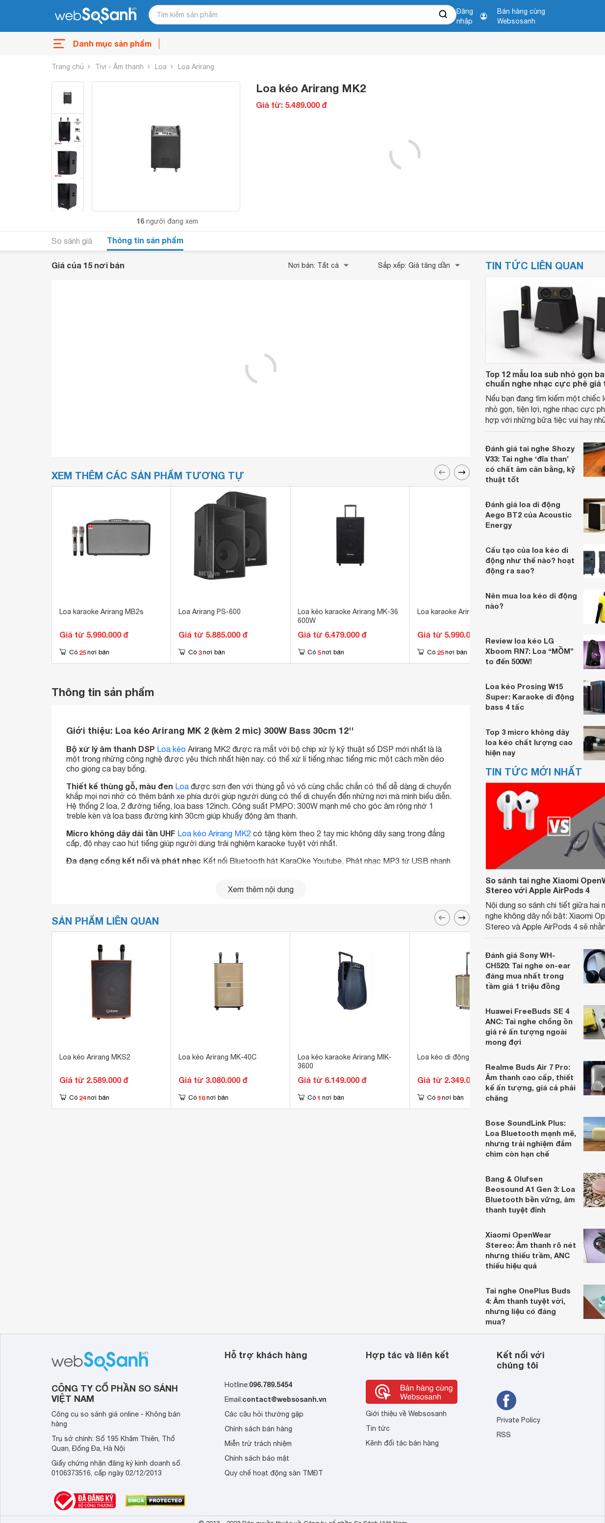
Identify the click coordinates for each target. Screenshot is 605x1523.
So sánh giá (71, 240)
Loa (161, 67)
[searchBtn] (443, 14)
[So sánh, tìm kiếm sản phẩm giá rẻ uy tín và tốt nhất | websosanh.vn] (95, 16)
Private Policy (518, 1420)
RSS (504, 1435)
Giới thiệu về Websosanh (406, 1414)
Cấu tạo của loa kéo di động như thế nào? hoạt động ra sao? (530, 560)
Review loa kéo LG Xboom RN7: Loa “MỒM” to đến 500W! (529, 651)
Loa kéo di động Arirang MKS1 (466, 1057)
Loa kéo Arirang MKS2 (94, 1057)
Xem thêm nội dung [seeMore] (261, 889)
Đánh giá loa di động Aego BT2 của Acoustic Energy (528, 514)
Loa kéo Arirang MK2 (214, 833)
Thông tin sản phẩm (145, 240)
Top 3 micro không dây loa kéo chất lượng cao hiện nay (529, 742)
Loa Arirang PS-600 (209, 612)
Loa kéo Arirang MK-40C (217, 1057)
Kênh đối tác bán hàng (402, 1443)
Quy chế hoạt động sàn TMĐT (274, 1473)
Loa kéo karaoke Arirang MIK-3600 (345, 1061)
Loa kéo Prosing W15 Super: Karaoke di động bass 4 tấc (529, 696)
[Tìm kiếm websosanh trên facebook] (506, 1400)
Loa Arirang (196, 67)
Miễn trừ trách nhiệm (258, 1443)
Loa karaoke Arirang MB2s (101, 612)
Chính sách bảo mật (257, 1458)
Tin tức (378, 1428)
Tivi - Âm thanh (119, 67)
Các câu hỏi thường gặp (264, 1414)
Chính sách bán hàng (258, 1429)
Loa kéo (171, 749)
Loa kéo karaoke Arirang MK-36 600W (348, 616)
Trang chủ (67, 67)
